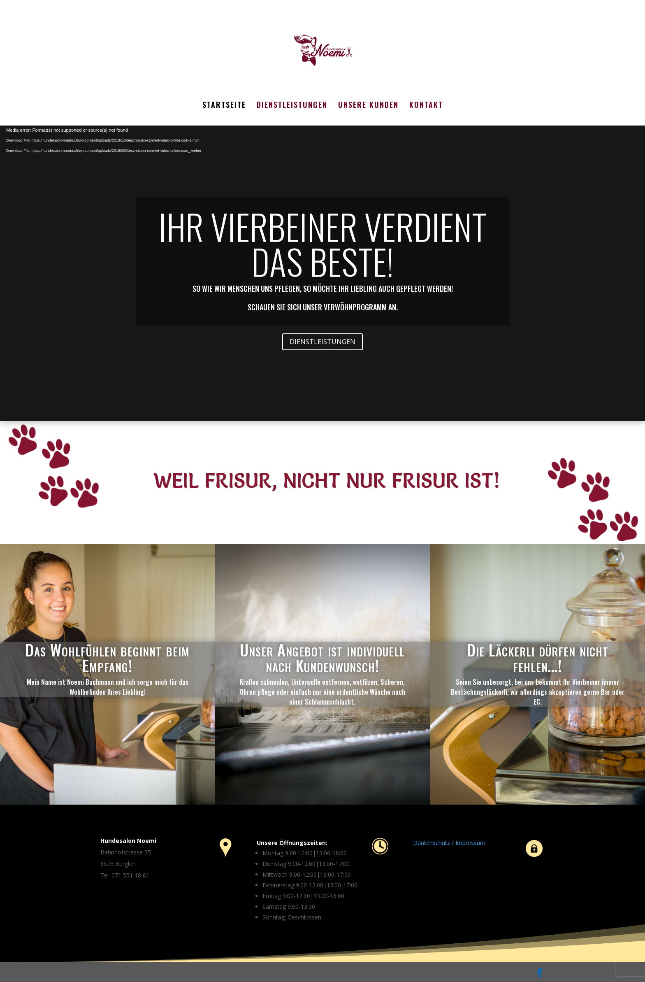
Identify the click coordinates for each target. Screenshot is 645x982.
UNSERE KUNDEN (368, 106)
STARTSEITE (224, 106)
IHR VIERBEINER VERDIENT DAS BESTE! (323, 243)
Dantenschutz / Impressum (449, 843)
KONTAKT (426, 106)
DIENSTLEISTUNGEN (292, 106)
